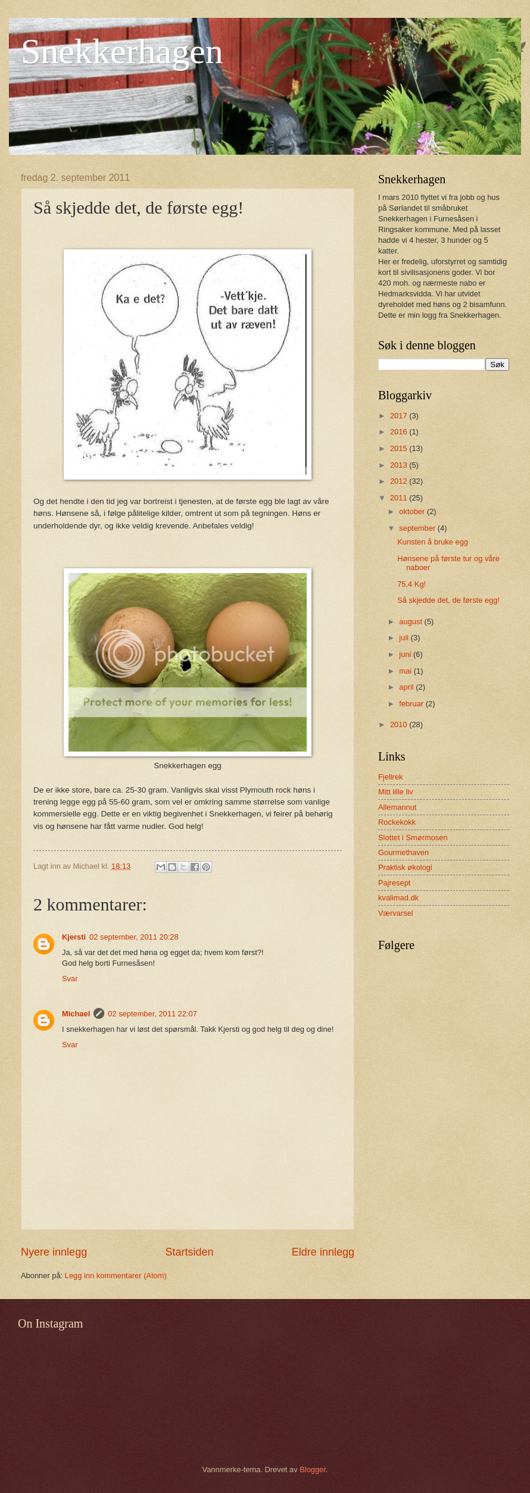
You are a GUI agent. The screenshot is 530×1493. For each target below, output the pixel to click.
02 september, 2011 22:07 (152, 1013)
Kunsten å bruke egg (432, 541)
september (418, 528)
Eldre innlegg (323, 1252)
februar (412, 703)
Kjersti (74, 936)
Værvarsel (395, 913)
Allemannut (397, 807)
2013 (399, 465)
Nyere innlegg (54, 1252)
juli (404, 637)
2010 (399, 724)
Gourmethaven (403, 852)
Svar (69, 978)
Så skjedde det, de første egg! (448, 600)
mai (406, 670)
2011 (399, 497)
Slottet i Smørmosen (413, 837)
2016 (399, 431)
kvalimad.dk (398, 897)
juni (406, 654)
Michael (76, 1013)
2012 (399, 481)
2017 (399, 415)
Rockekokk (397, 822)
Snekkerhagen (122, 51)
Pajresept (394, 882)
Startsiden (189, 1252)
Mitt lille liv (395, 791)
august (411, 621)
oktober (413, 511)
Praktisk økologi (405, 867)
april (407, 687)
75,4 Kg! (411, 584)
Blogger (313, 1469)
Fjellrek (390, 776)
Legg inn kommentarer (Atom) (116, 1275)
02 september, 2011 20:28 (134, 936)
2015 (399, 448)
